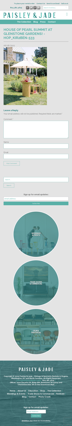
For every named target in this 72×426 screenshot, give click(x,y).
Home (12, 391)
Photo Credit (44, 397)
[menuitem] (24, 22)
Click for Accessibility (42, 421)
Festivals (60, 394)
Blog (35, 22)
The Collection (24, 22)
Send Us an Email (53, 3)
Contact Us (41, 3)
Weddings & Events (16, 394)
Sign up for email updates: (36, 194)
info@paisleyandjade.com (28, 380)
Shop (42, 391)
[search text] (55, 7)
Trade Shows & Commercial (41, 394)
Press (43, 22)
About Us (22, 391)
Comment (8, 119)
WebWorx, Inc (27, 421)
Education (33, 391)
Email (6, 152)
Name (6, 142)
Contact (52, 22)
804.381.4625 (48, 380)
